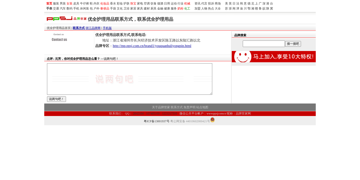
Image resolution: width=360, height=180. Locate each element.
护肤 (127, 3)
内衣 (97, 3)
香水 (113, 3)
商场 (218, 3)
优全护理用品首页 (59, 28)
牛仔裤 (84, 3)
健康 (167, 8)
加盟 (197, 8)
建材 (147, 8)
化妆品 (104, 3)
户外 (97, 8)
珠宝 (133, 3)
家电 (140, 3)
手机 (76, 8)
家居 (133, 8)
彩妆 (120, 3)
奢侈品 (104, 8)
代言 (204, 3)
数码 (69, 8)
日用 (167, 3)
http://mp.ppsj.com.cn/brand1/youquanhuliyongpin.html (152, 46)
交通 (56, 8)
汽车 (63, 8)
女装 (69, 3)
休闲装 (84, 8)
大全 (218, 8)
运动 (174, 3)
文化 (120, 8)
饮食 (153, 3)
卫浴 (127, 8)
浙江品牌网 (93, 28)
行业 (181, 3)
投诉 (211, 3)
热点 (211, 8)
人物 (204, 8)
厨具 (153, 8)
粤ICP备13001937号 (157, 127)
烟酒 (160, 3)
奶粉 (181, 8)
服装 (56, 3)
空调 (147, 3)
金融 (160, 8)
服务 (174, 8)
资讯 (197, 3)
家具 (140, 8)
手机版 (107, 28)
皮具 (76, 3)
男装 (63, 3)
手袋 (113, 8)
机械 (187, 3)
